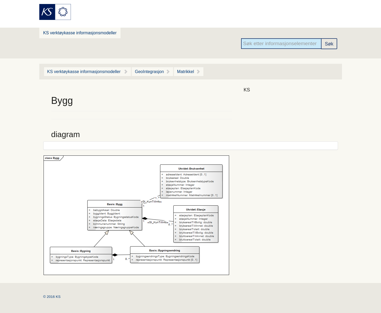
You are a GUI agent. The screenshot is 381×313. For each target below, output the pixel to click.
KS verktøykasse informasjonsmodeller (80, 33)
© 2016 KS (52, 297)
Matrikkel (185, 71)
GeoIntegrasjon (149, 71)
